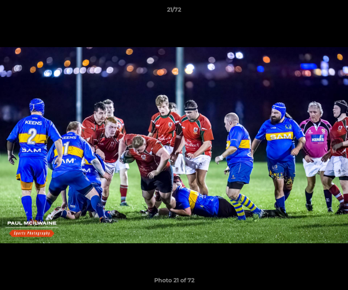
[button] (333, 11)
